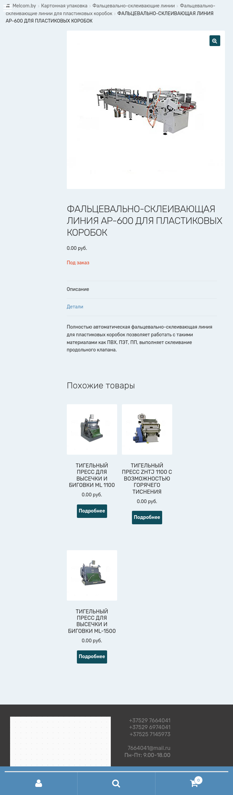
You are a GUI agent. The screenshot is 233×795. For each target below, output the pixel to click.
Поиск (116, 783)
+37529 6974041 (149, 727)
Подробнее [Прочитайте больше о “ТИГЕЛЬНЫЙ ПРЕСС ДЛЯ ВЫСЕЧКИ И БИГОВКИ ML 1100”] (92, 511)
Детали (75, 307)
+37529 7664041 (149, 721)
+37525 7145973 (150, 734)
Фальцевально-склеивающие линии (134, 6)
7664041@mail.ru (149, 747)
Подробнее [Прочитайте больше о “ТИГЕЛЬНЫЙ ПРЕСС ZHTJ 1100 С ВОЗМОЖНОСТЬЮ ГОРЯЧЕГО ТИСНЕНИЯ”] (147, 517)
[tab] (142, 290)
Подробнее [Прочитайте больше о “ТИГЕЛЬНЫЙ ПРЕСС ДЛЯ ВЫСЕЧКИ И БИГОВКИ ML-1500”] (92, 656)
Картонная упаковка (64, 6)
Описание (78, 289)
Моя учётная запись (39, 783)
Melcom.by (24, 6)
